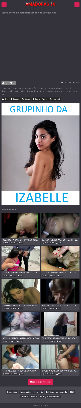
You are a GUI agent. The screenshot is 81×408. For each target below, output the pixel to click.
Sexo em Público (41, 99)
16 (6, 83)
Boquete (16, 99)
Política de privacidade (56, 392)
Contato (24, 396)
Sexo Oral (56, 99)
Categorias (12, 392)
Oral (6, 99)
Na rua (27, 99)
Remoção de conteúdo (50, 396)
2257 (72, 392)
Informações (25, 392)
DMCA (34, 396)
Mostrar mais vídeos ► (40, 382)
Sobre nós (38, 392)
